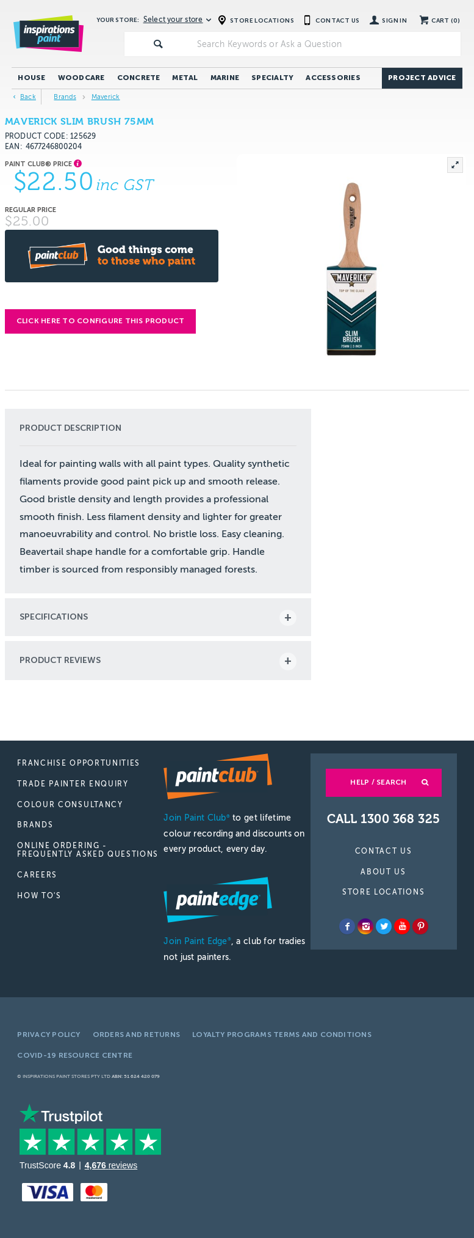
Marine (224, 77)
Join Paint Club (196, 817)
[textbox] (326, 44)
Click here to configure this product (100, 321)
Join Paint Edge (197, 941)
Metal (185, 77)
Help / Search (378, 782)
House (31, 77)
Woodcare (81, 77)
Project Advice (422, 77)
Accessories (333, 77)
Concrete (138, 77)
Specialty (272, 77)
